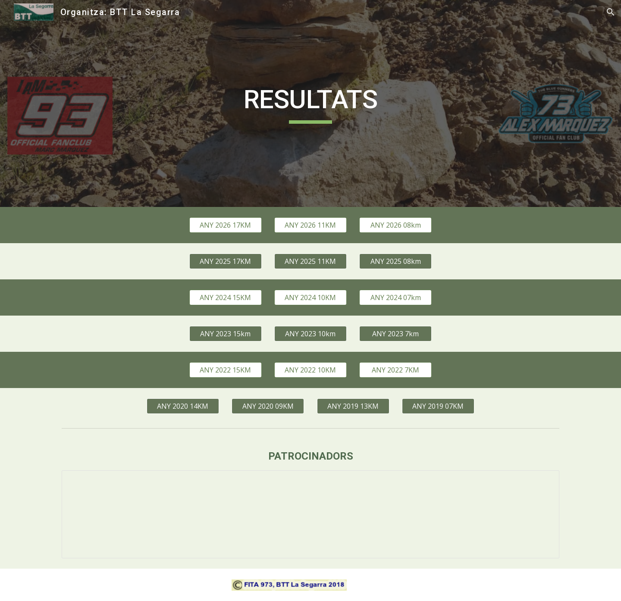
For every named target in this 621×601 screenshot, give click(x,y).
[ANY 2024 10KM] (310, 297)
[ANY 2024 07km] (395, 297)
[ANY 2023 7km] (395, 333)
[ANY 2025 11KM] (310, 261)
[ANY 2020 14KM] (183, 406)
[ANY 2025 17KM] (225, 261)
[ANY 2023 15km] (225, 333)
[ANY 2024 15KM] (225, 297)
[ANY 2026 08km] (395, 225)
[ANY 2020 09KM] (268, 406)
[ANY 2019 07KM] (438, 406)
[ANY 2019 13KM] (353, 406)
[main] (310, 103)
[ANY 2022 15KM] (225, 370)
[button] (610, 12)
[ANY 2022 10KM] (310, 370)
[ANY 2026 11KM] (310, 225)
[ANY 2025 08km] (395, 261)
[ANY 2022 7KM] (395, 370)
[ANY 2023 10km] (310, 333)
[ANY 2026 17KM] (225, 225)
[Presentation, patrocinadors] (310, 514)
